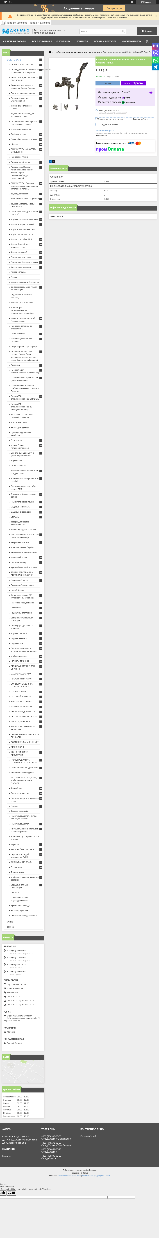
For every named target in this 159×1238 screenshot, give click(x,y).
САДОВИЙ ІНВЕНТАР (21, 696)
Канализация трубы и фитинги (25, 199)
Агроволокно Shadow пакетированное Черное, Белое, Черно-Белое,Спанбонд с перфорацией (22, 172)
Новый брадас (17, 590)
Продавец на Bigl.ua (79, 1173)
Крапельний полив (19, 580)
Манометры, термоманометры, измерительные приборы (22, 310)
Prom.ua (92, 1170)
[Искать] (123, 31)
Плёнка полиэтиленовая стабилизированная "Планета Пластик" (25, 388)
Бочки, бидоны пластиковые (24, 139)
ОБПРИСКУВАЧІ (18, 691)
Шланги (14, 144)
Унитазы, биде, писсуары (22, 849)
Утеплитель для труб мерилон (25, 282)
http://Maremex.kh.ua (16, 984)
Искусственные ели (20, 542)
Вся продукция (41, 41)
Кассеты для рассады (21, 129)
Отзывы (11, 927)
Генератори (16, 867)
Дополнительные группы (22, 772)
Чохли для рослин (19, 910)
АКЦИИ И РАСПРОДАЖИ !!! (24, 552)
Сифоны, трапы (18, 134)
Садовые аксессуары (21, 512)
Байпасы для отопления (22, 302)
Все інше (15, 893)
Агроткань (15, 365)
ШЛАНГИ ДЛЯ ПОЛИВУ (22, 64)
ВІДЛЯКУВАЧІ (17, 747)
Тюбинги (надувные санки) (23, 529)
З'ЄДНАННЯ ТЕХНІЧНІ (21, 706)
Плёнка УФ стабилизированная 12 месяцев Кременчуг (21, 407)
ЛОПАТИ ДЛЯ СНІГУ (20, 721)
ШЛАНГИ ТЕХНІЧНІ (20, 661)
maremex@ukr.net (15, 988)
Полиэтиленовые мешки (22, 502)
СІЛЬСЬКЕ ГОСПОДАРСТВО (24, 767)
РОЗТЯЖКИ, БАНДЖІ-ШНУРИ (25, 742)
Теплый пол (16, 788)
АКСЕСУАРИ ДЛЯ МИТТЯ (23, 711)
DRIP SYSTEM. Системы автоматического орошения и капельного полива (24, 186)
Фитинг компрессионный (22, 224)
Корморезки (16, 460)
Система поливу (18, 562)
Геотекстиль (16, 440)
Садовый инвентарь (20, 507)
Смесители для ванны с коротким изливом (78, 52)
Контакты (82, 41)
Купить (108, 83)
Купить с (133, 83)
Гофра (14, 277)
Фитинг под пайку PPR (21, 239)
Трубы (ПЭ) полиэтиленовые (24, 219)
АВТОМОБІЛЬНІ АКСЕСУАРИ (25, 716)
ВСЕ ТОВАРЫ (14, 59)
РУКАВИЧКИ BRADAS (21, 679)
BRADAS (15, 517)
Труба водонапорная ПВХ (23, 229)
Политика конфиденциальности (96, 1176)
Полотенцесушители (20, 824)
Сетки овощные (18, 465)
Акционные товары (14, 41)
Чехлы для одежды (20, 427)
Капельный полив (19, 557)
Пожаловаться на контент (70, 1176)
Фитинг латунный (19, 252)
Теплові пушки (17, 872)
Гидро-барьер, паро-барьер (24, 346)
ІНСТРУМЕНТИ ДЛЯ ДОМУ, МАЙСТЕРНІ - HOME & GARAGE (24, 780)
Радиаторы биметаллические (24, 262)
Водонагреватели (19, 638)
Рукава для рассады (20, 905)
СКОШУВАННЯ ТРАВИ (21, 862)
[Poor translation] (11, 1193)
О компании (63, 41)
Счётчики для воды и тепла (24, 915)
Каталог (14, 806)
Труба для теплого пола (22, 234)
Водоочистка (17, 643)
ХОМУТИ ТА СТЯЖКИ (21, 701)
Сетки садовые (18, 334)
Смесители (16, 608)
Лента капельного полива (23, 93)
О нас (10, 921)
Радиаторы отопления (21, 613)
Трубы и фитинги (19, 633)
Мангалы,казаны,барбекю (23, 547)
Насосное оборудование (22, 603)
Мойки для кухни (19, 656)
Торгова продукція (19, 811)
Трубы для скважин (20, 194)
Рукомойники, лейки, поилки (24, 567)
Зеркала (15, 844)
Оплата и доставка (105, 41)
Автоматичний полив (20, 162)
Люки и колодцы (18, 272)
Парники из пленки (20, 157)
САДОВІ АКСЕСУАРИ (21, 674)
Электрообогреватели (21, 267)
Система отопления (20, 793)
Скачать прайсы (131, 41)
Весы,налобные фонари (22, 585)
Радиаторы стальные (21, 257)
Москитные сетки (19, 422)
